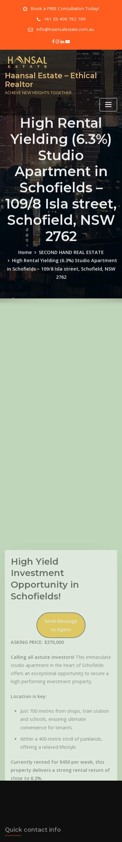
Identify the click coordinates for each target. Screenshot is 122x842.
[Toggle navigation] (108, 99)
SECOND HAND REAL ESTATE (71, 289)
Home (28, 289)
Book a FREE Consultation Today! (65, 8)
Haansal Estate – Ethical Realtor (47, 76)
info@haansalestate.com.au (65, 27)
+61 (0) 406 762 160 (65, 18)
